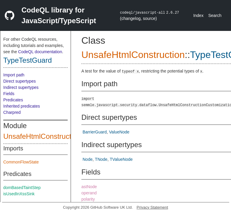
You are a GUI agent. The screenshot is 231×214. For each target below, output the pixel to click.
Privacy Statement (152, 207)
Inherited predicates (21, 106)
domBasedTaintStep (22, 187)
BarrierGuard (95, 132)
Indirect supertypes (20, 87)
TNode (101, 159)
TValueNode (121, 159)
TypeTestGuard (27, 60)
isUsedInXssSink (19, 193)
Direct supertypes (19, 81)
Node (87, 159)
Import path (13, 75)
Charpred (12, 112)
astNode (89, 186)
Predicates (13, 99)
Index (198, 15)
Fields (8, 93)
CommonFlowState (21, 162)
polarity (88, 199)
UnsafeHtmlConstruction (42, 136)
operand (89, 193)
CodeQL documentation (40, 51)
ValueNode (119, 132)
